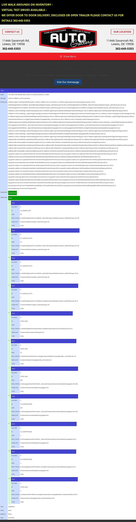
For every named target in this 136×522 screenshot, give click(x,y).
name (2, 510)
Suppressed (3, 192)
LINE (12, 214)
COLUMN (14, 207)
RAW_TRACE (15, 218)
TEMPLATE (14, 222)
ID (12, 210)
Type (1, 506)
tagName (3, 514)
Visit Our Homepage (68, 82)
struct (2, 90)
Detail (2, 94)
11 (9, 478)
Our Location (122, 31)
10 (9, 451)
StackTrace (3, 102)
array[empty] (12, 193)
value (2, 518)
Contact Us (12, 31)
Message (3, 98)
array (10, 198)
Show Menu (68, 56)
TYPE (13, 225)
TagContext (3, 197)
